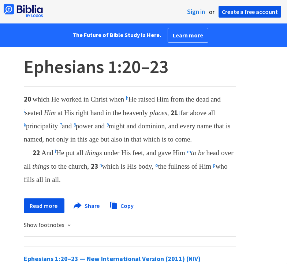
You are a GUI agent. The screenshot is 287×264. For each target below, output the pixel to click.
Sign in (196, 12)
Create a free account (250, 11)
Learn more (188, 35)
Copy (121, 205)
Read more (44, 205)
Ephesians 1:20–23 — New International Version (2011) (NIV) (112, 258)
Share (87, 205)
